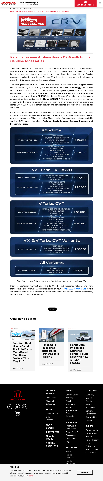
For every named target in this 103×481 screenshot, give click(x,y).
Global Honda (92, 430)
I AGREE (84, 472)
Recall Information (71, 402)
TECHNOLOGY (73, 447)
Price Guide (51, 397)
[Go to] (22, 334)
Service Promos (49, 418)
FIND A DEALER (50, 426)
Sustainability (91, 417)
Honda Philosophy (90, 444)
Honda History (92, 440)
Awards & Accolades (90, 406)
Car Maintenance (71, 421)
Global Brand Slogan (91, 435)
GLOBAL (89, 426)
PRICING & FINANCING (51, 392)
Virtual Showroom (85, 3)
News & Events (25, 9)
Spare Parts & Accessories (72, 433)
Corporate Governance (91, 412)
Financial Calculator (50, 402)
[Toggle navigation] (100, 3)
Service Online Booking (72, 396)
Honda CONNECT (70, 462)
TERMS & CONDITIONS (52, 444)
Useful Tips (71, 438)
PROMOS (50, 409)
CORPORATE (92, 390)
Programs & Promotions (71, 427)
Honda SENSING (70, 456)
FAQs (68, 442)
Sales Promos (52, 413)
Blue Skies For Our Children (92, 451)
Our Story (90, 395)
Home (12, 9)
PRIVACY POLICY (50, 437)
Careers (89, 420)
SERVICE (70, 390)
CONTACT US (52, 432)
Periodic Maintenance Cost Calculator (71, 411)
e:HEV (68, 451)
